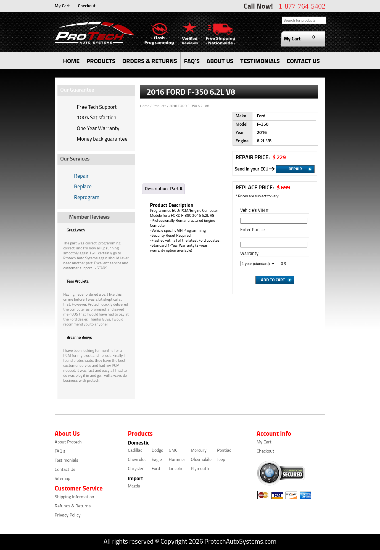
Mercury (199, 450)
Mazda (134, 486)
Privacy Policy (68, 515)
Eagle (157, 460)
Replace (83, 187)
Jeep (221, 460)
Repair (81, 176)
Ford (156, 469)
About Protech (68, 442)
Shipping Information (74, 497)
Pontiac (224, 450)
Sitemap (62, 479)
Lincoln (175, 469)
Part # (176, 189)
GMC (173, 450)
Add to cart (273, 280)
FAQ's (60, 451)
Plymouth (200, 469)
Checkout (87, 6)
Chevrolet (137, 460)
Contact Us (65, 470)
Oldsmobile (201, 460)
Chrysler (136, 469)
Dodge (157, 450)
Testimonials (66, 460)
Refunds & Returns (73, 506)
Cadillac (135, 450)
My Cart (62, 6)
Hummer (177, 460)
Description (156, 189)
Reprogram (86, 197)
